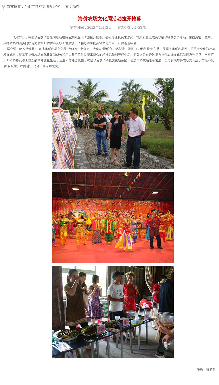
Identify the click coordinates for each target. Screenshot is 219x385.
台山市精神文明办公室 (42, 6)
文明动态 (72, 6)
